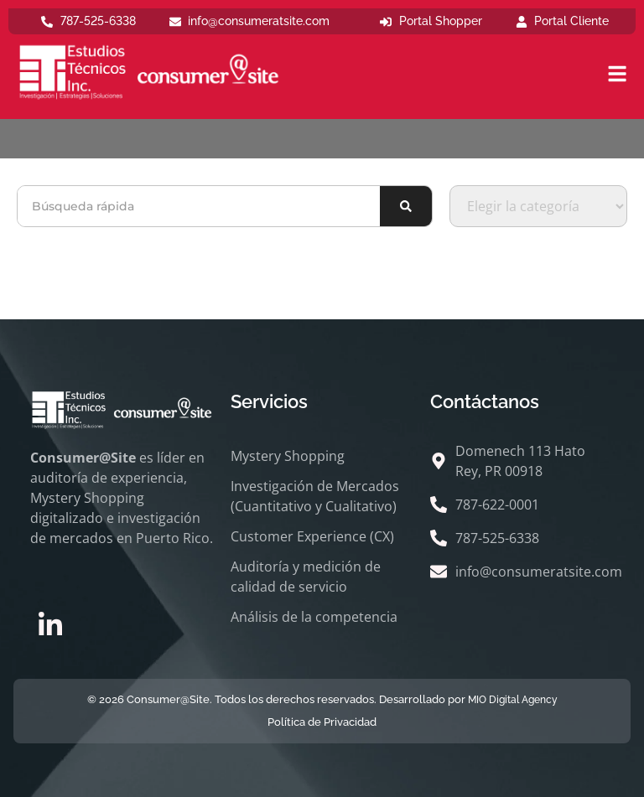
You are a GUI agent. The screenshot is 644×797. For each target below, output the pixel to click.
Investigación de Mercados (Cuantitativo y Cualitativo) (315, 496)
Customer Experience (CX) (312, 536)
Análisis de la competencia (314, 617)
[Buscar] (406, 206)
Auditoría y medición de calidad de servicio (306, 576)
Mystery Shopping (288, 456)
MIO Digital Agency (513, 700)
